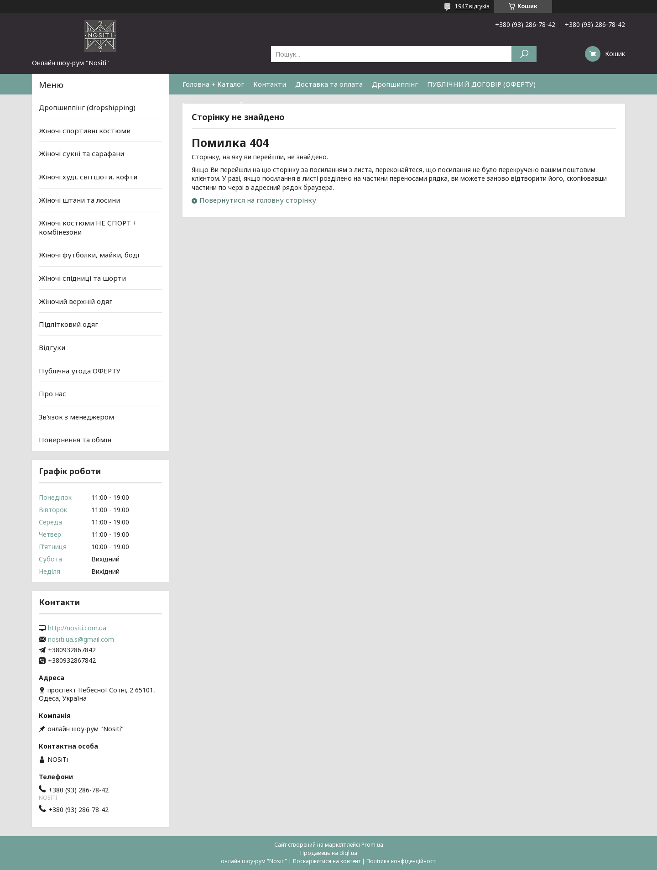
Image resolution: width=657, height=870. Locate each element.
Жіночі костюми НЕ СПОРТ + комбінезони (88, 227)
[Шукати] (524, 54)
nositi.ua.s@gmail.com (81, 639)
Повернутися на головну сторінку (257, 199)
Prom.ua (372, 845)
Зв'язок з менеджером (76, 416)
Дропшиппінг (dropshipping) (87, 107)
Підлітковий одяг (68, 324)
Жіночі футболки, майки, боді (89, 254)
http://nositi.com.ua (77, 628)
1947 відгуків (472, 6)
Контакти (269, 84)
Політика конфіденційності (401, 861)
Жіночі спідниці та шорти (82, 278)
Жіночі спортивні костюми (84, 130)
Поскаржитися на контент (326, 861)
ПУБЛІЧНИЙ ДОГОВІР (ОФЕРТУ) (481, 84)
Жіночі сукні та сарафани (81, 153)
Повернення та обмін (218, 104)
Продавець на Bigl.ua (328, 853)
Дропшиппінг (395, 84)
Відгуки (52, 347)
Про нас (52, 393)
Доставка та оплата (329, 84)
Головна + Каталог (213, 84)
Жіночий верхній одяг (75, 301)
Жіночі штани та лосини (79, 199)
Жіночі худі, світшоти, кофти (88, 176)
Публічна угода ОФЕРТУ (79, 370)
